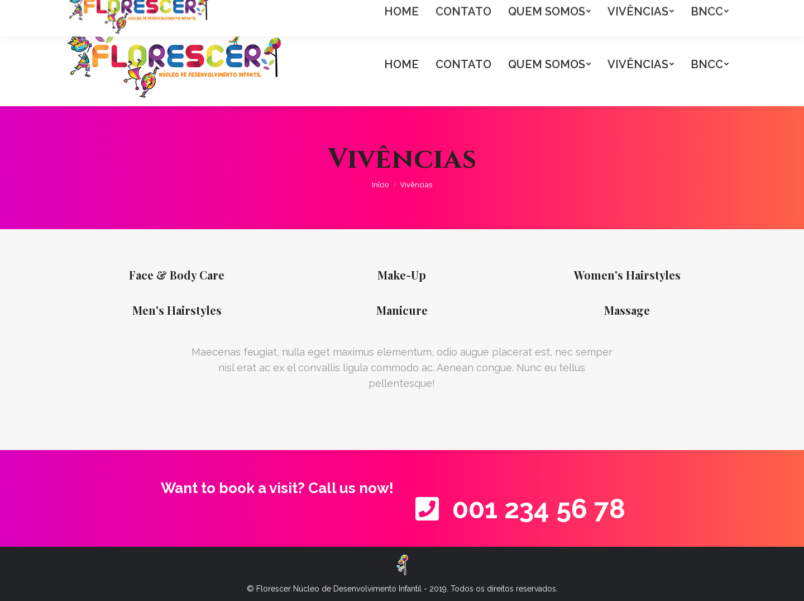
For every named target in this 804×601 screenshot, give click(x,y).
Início (380, 184)
